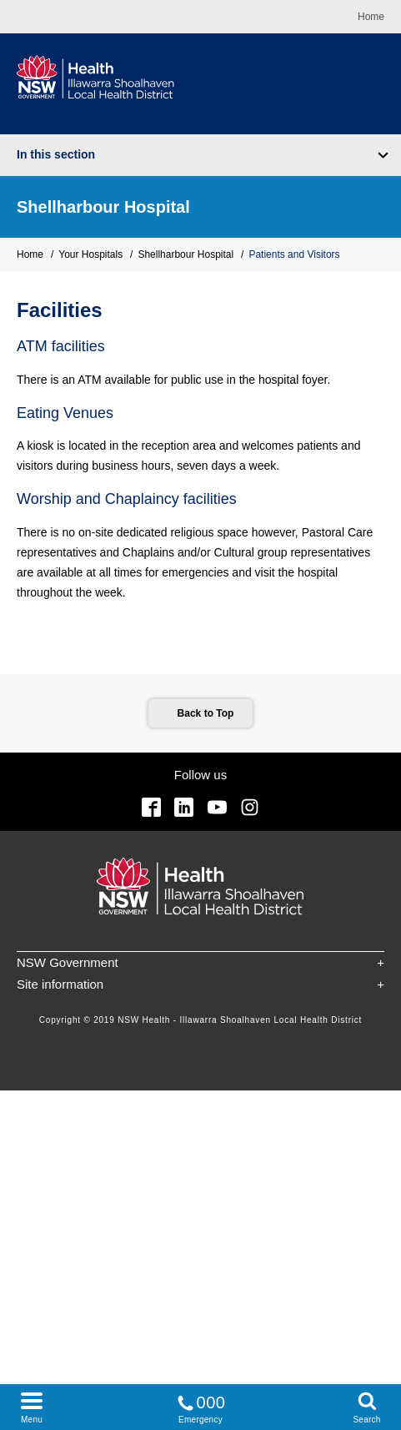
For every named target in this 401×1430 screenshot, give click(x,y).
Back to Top (206, 713)
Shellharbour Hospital (103, 207)
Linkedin (183, 807)
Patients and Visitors (293, 254)
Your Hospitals (90, 254)
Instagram (249, 807)
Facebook (151, 807)
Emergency (201, 1406)
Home (371, 17)
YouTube (217, 807)
